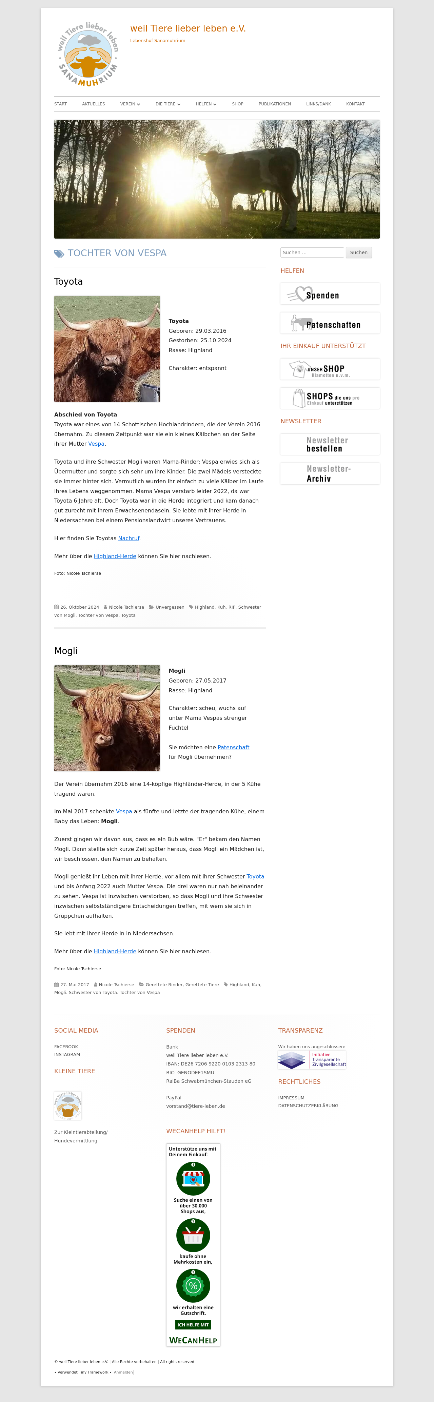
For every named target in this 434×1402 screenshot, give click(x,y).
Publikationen (275, 104)
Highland (205, 607)
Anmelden (123, 1372)
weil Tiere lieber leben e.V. (188, 28)
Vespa (96, 444)
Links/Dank (318, 104)
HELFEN (204, 104)
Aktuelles (93, 104)
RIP (232, 607)
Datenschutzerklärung (308, 1105)
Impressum (291, 1097)
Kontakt (355, 104)
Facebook (66, 1046)
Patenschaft (234, 747)
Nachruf (128, 538)
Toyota (68, 282)
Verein (127, 104)
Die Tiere (166, 104)
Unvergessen (170, 607)
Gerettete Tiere (202, 984)
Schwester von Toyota (93, 992)
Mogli (66, 651)
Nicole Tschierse (126, 607)
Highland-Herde (115, 556)
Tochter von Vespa (98, 615)
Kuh (221, 607)
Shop (237, 104)
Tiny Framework (93, 1372)
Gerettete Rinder (164, 984)
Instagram (67, 1054)
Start (60, 104)
